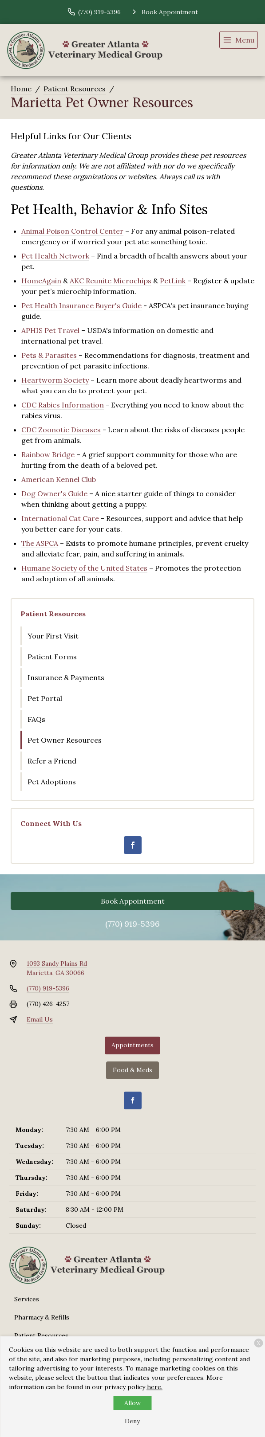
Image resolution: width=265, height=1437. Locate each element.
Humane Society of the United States (84, 568)
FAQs (36, 719)
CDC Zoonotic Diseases (61, 429)
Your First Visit (53, 635)
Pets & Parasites (50, 355)
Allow (132, 1403)
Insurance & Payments (66, 677)
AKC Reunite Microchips (110, 280)
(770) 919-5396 (132, 924)
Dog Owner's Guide (54, 493)
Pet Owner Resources (65, 740)
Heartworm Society (55, 380)
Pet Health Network (55, 255)
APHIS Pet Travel (50, 330)
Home (21, 88)
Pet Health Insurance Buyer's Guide (81, 305)
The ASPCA (39, 543)
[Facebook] (133, 845)
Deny (132, 1421)
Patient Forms (52, 656)
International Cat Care (60, 518)
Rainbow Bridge (48, 454)
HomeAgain (41, 280)
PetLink (173, 280)
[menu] (238, 40)
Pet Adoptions (52, 781)
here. (154, 1387)
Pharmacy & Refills (41, 1317)
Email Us (40, 1019)
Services (26, 1299)
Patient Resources (75, 88)
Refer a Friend (52, 760)
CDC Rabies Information (62, 404)
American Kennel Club (58, 479)
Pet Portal (45, 698)
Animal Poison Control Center (72, 231)
